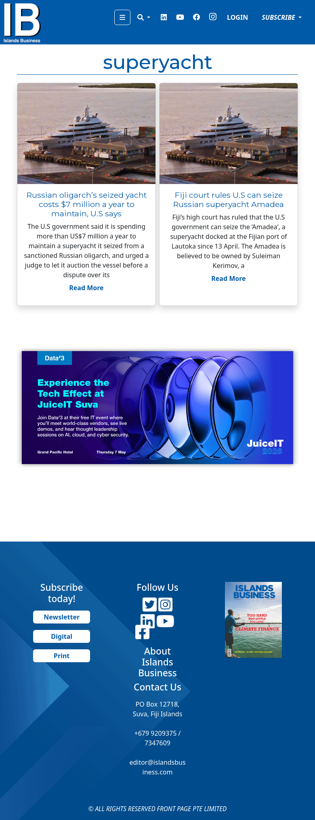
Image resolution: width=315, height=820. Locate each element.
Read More (86, 287)
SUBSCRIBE (279, 17)
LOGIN (237, 17)
